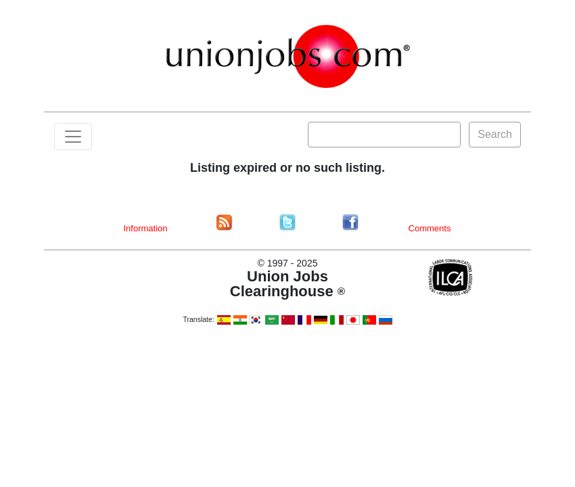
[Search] (384, 134)
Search (495, 134)
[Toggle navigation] (73, 136)
